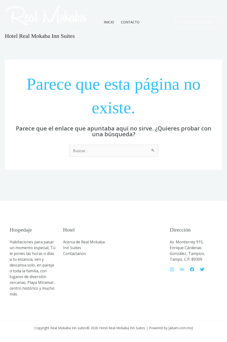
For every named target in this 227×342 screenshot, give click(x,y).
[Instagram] (172, 269)
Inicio (109, 22)
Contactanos (74, 253)
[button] (198, 22)
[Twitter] (202, 269)
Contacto (130, 22)
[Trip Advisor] (182, 269)
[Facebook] (192, 269)
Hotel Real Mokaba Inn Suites (40, 36)
